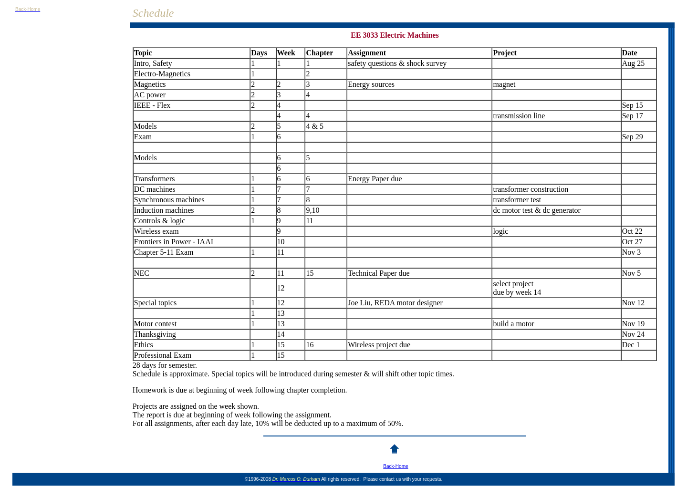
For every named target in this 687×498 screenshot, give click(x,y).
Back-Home (395, 466)
